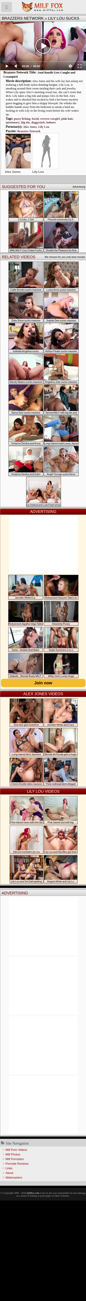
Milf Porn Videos (16, 1150)
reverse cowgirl (50, 118)
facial (35, 118)
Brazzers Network (23, 18)
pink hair (67, 118)
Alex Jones (30, 126)
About (9, 1173)
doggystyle (38, 122)
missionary (13, 122)
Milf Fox (43, 7)
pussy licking (22, 118)
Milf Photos (13, 1154)
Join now (43, 683)
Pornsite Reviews (17, 1163)
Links (9, 1168)
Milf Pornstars (15, 1159)
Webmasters (14, 1177)
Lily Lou (43, 126)
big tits (25, 122)
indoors (51, 122)
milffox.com (33, 1192)
